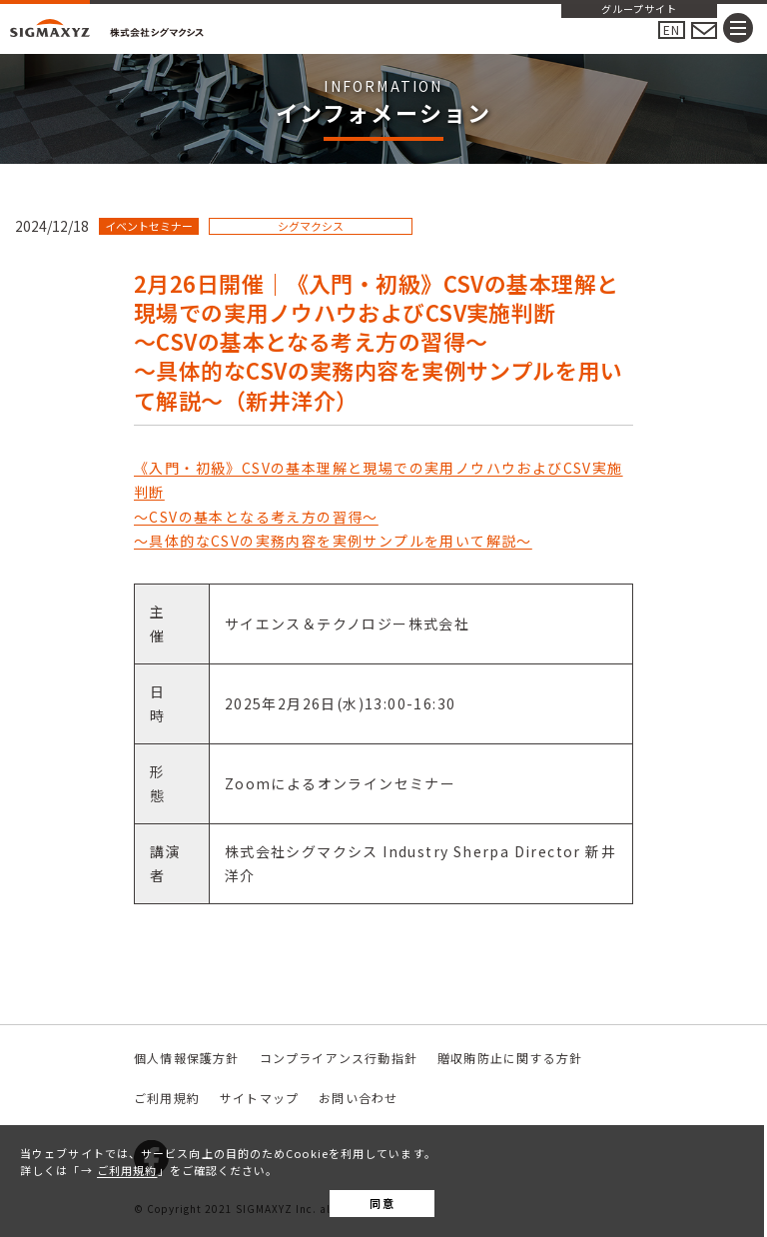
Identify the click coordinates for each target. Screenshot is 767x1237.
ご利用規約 (127, 1170)
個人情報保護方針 (187, 1057)
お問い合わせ (358, 1097)
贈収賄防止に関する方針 (509, 1057)
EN (671, 29)
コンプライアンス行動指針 (338, 1057)
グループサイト (639, 10)
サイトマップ (259, 1097)
